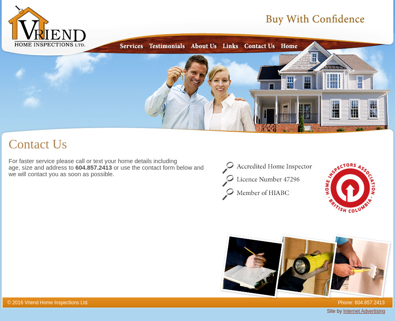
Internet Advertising (364, 311)
